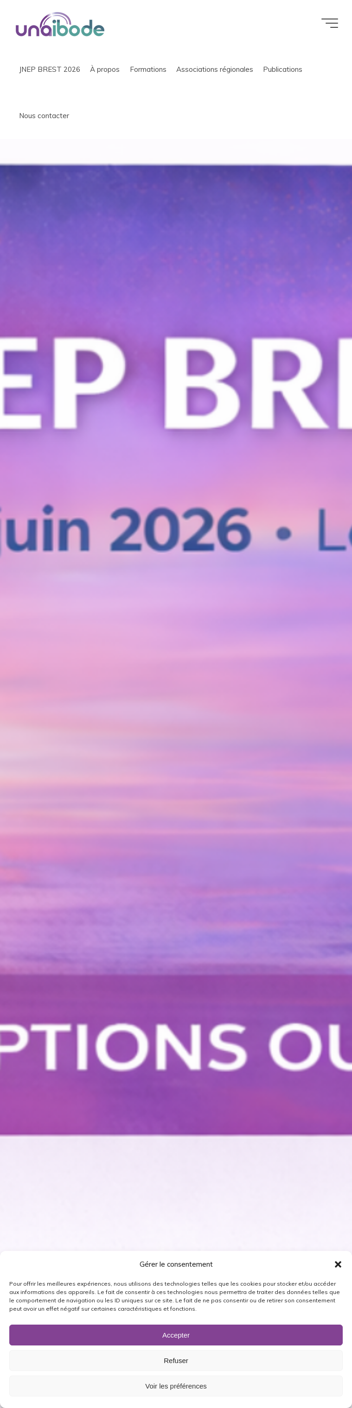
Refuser (176, 1360)
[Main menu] (329, 23)
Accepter (176, 1335)
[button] (338, 1264)
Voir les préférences (176, 1386)
